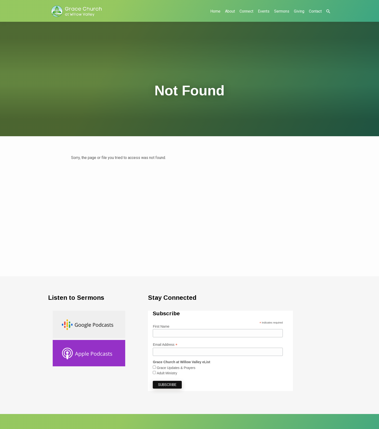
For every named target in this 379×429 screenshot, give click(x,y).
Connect (246, 11)
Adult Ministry (167, 373)
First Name (161, 326)
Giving (299, 11)
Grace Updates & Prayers (176, 368)
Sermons (281, 11)
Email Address (165, 344)
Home (215, 11)
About (230, 11)
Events (264, 11)
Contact (315, 11)
